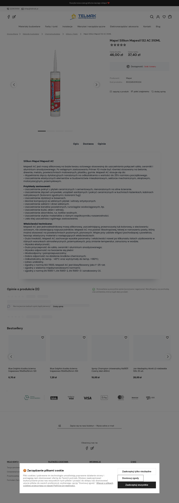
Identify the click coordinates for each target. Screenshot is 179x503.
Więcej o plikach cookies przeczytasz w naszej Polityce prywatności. (68, 484)
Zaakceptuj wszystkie (136, 485)
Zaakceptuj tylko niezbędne (136, 471)
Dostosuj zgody (130, 478)
